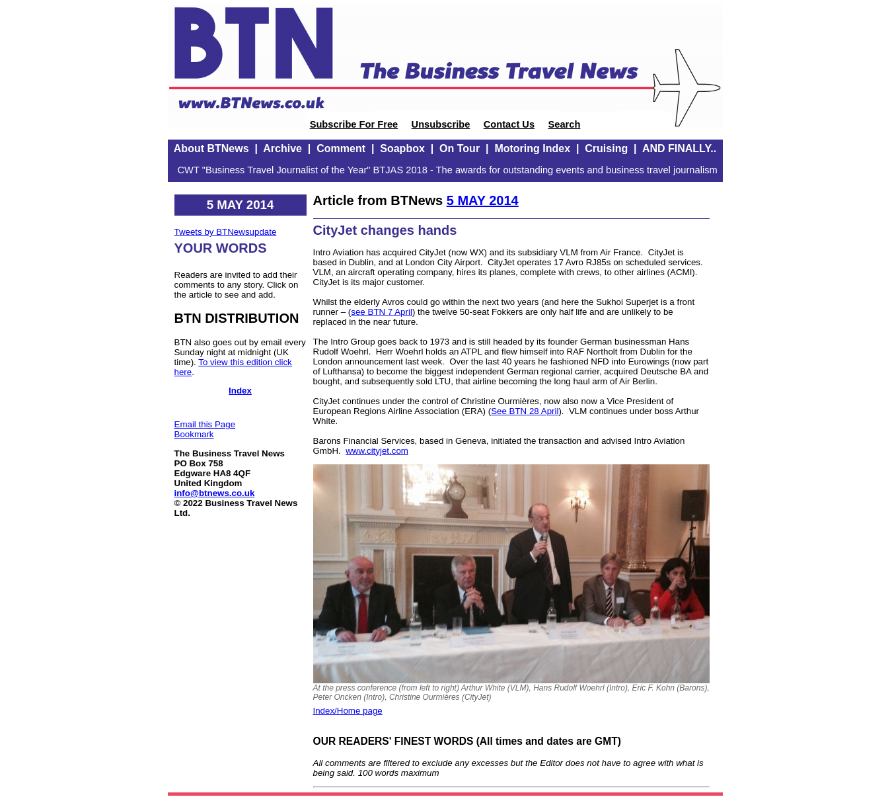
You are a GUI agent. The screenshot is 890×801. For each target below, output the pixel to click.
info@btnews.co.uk (214, 493)
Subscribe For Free (354, 124)
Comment (340, 148)
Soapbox (402, 148)
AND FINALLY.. (679, 148)
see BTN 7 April (381, 312)
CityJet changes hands (385, 230)
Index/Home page (348, 711)
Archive (282, 148)
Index (240, 391)
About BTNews (211, 148)
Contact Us (509, 124)
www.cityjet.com (377, 451)
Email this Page (205, 424)
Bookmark (194, 434)
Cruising (606, 148)
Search (564, 124)
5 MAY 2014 (483, 200)
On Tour (459, 148)
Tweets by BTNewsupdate (225, 232)
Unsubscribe (441, 124)
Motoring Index (532, 148)
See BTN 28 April (524, 411)
